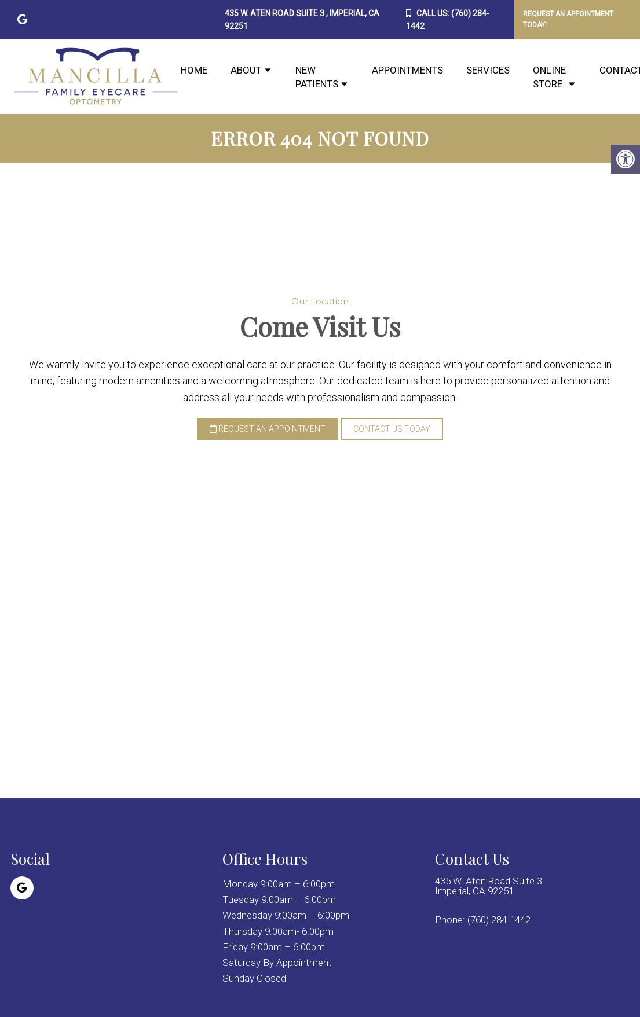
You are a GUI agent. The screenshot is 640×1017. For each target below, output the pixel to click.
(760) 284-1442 (499, 920)
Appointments (407, 70)
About (246, 70)
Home (194, 70)
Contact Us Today (391, 429)
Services (488, 70)
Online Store (549, 77)
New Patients (316, 77)
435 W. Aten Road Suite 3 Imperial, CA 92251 (488, 886)
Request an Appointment (268, 429)
